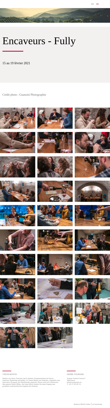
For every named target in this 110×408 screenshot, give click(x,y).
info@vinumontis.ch (74, 382)
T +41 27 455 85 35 (74, 384)
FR (92, 4)
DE (97, 4)
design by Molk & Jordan (82, 404)
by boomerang (97, 404)
